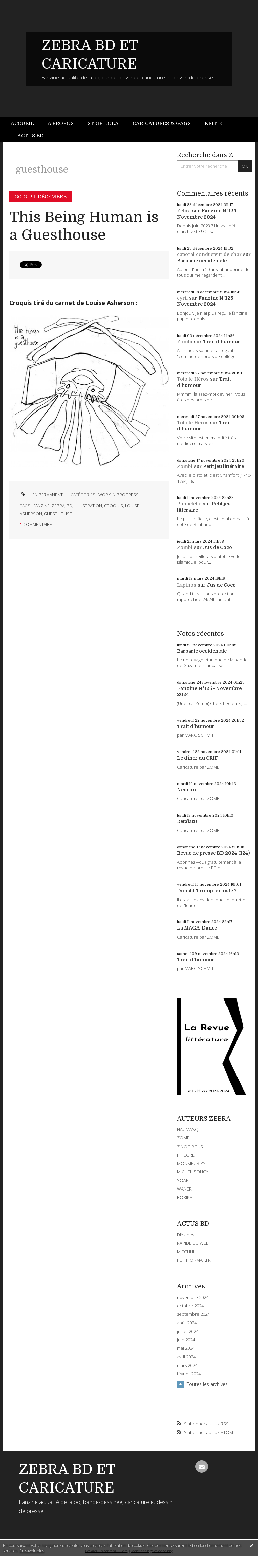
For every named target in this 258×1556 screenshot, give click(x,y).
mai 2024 (186, 1348)
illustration (88, 506)
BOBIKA (184, 1197)
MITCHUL (186, 1252)
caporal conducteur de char (209, 254)
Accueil (22, 123)
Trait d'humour (221, 341)
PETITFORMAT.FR (194, 1260)
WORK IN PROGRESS (118, 495)
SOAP (183, 1180)
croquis (113, 506)
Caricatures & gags (162, 123)
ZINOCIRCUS (190, 1146)
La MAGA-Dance (197, 928)
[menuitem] (26, 123)
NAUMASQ (188, 1129)
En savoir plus (31, 1551)
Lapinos (186, 585)
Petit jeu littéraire (223, 466)
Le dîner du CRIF (197, 758)
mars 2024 (187, 1365)
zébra (58, 506)
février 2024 (189, 1374)
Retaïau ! (187, 821)
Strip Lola (103, 123)
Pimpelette (189, 503)
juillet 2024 (187, 1331)
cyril (182, 298)
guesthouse (58, 514)
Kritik (214, 123)
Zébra (184, 210)
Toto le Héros (193, 379)
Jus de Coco (217, 547)
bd (69, 506)
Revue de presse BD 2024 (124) (213, 853)
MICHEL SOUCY (192, 1172)
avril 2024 (186, 1357)
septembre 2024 (193, 1314)
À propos (61, 123)
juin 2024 (186, 1340)
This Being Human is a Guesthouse (84, 226)
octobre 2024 (190, 1306)
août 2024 (187, 1323)
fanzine (41, 506)
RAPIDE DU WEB (193, 1243)
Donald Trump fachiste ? (207, 890)
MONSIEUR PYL (192, 1163)
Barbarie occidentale (202, 260)
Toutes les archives (207, 1384)
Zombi (184, 341)
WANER (184, 1189)
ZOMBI (184, 1138)
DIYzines (185, 1234)
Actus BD (30, 136)
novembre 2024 (192, 1297)
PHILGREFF (188, 1155)
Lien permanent (41, 495)
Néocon (186, 789)
